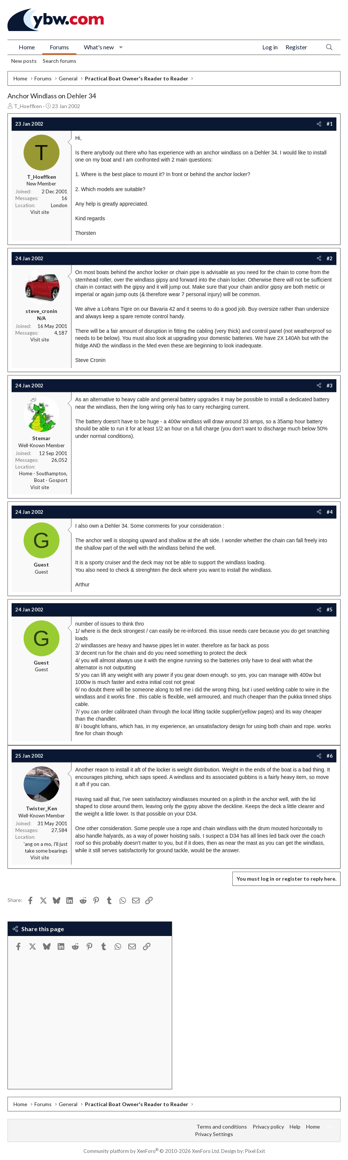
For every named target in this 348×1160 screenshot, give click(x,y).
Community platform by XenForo (151, 1151)
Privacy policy (268, 1126)
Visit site (39, 212)
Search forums (59, 61)
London (59, 205)
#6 (330, 756)
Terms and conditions (221, 1126)
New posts (24, 61)
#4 (330, 512)
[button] (121, 47)
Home (27, 46)
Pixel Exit (255, 1151)
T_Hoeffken (28, 106)
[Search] (329, 47)
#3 (330, 386)
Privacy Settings (214, 1134)
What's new (99, 46)
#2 (330, 258)
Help (295, 1126)
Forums (59, 46)
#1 (330, 124)
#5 (330, 610)
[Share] (319, 123)
